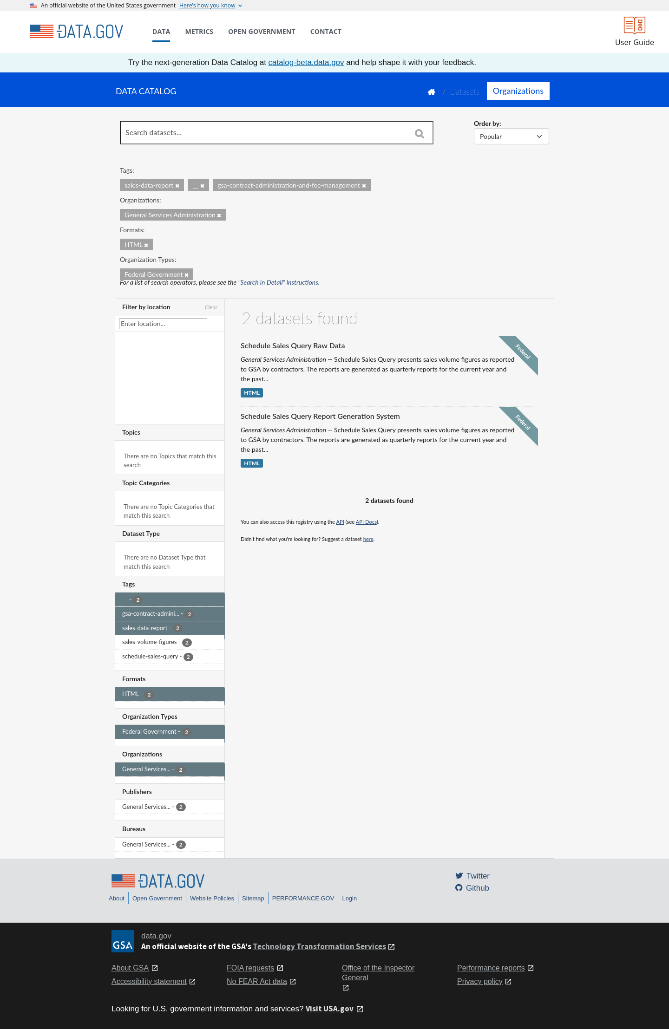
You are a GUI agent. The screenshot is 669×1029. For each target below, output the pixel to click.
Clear (210, 307)
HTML (252, 392)
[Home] (76, 31)
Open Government (157, 898)
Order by (486, 123)
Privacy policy (480, 981)
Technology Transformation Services (319, 946)
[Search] (419, 133)
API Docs (366, 522)
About (117, 898)
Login (349, 898)
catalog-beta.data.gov (306, 62)
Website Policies (212, 898)
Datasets (465, 92)
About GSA (130, 968)
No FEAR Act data (257, 981)
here (368, 539)
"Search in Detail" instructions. (279, 282)
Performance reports (491, 968)
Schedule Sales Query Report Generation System (320, 415)
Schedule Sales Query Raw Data (293, 345)
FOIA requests (250, 968)
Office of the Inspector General (378, 973)
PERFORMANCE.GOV (303, 898)
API (340, 522)
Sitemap (253, 898)
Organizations (518, 90)
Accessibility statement (149, 981)
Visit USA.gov (330, 1008)
